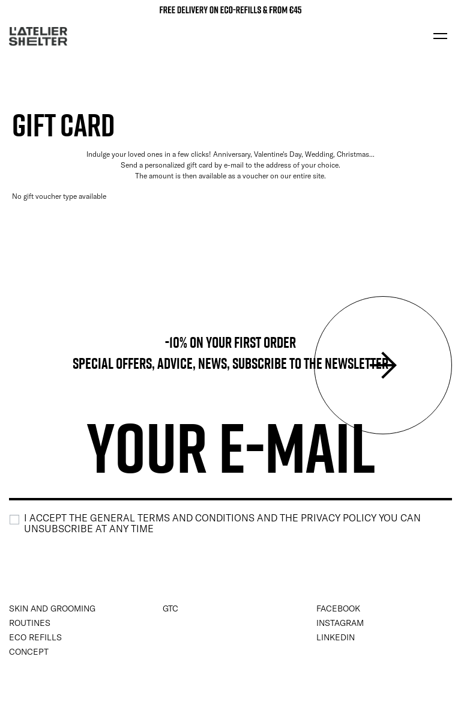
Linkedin (335, 637)
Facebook (338, 608)
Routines (29, 622)
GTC (170, 608)
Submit (383, 365)
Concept (29, 651)
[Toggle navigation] (440, 36)
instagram (340, 622)
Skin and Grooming (52, 608)
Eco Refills (35, 637)
